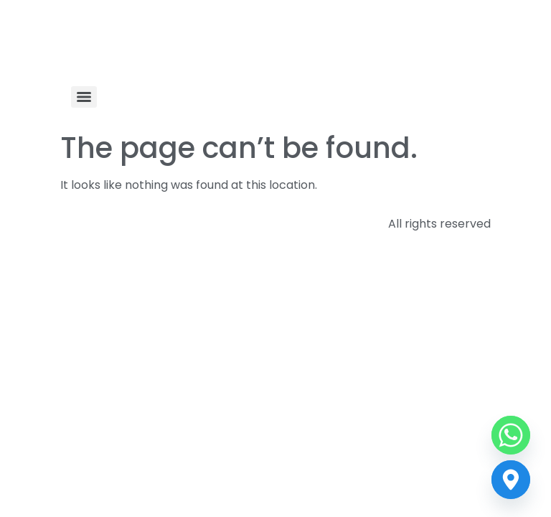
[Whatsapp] (510, 435)
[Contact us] (510, 479)
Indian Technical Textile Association (227, 46)
